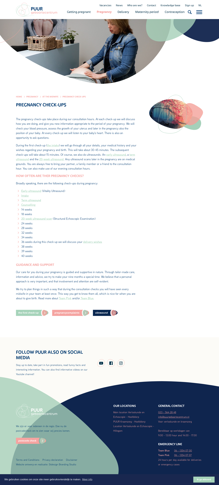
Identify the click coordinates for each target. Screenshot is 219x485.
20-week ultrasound (51, 159)
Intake (25, 196)
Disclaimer (71, 459)
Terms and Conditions (27, 459)
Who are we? (134, 5)
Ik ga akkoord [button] (204, 479)
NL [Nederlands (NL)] (200, 5)
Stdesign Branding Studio (62, 464)
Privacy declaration (52, 459)
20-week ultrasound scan (36, 219)
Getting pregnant (79, 12)
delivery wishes (92, 242)
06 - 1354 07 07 (183, 455)
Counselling (28, 205)
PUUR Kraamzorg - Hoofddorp (129, 421)
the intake (53, 145)
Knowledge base (170, 5)
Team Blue (86, 298)
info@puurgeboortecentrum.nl (173, 416)
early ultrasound (116, 155)
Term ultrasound (31, 200)
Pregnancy (104, 12)
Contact (151, 5)
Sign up (189, 5)
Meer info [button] (87, 479)
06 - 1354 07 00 (183, 450)
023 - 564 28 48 (167, 412)
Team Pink (65, 298)
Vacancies (105, 5)
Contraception (175, 12)
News (119, 5)
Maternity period (147, 12)
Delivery (123, 12)
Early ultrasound (31, 191)
